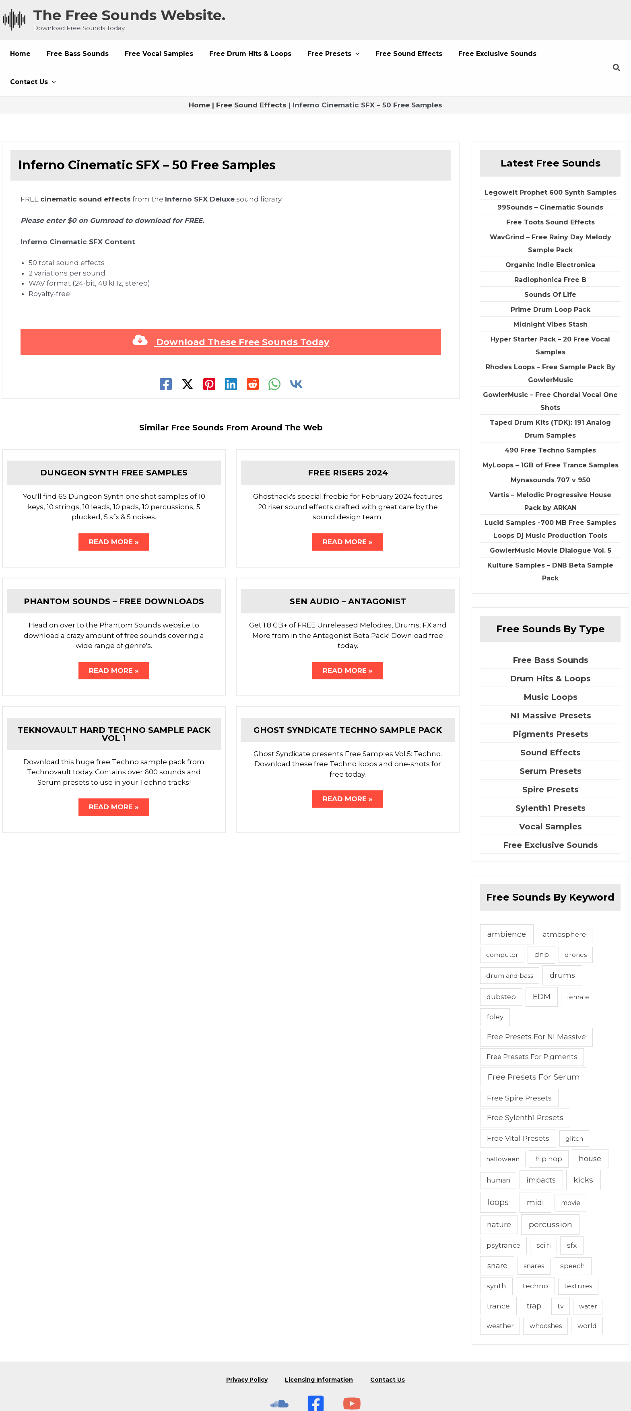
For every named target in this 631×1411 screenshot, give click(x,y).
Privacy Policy (244, 1346)
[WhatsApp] (274, 356)
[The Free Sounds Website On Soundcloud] (279, 1365)
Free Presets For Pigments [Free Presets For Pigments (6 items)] (532, 1028)
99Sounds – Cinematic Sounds (550, 179)
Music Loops (550, 669)
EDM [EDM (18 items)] (542, 968)
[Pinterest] (209, 356)
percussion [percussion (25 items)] (550, 1196)
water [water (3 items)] (588, 1278)
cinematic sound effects (85, 171)
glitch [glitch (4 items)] (574, 1110)
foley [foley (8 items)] (495, 989)
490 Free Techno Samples (550, 422)
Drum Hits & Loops (550, 650)
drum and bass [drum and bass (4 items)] (509, 947)
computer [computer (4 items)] (502, 926)
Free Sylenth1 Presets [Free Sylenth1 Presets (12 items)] (525, 1089)
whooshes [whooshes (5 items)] (546, 1298)
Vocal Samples (550, 798)
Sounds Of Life (550, 266)
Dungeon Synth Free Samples (114, 444)
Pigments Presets (550, 706)
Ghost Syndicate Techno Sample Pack (348, 705)
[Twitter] (187, 356)
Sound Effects (550, 724)
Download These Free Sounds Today (230, 314)
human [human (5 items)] (498, 1152)
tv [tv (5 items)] (560, 1278)
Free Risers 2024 (348, 444)
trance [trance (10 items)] (498, 1277)
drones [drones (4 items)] (576, 926)
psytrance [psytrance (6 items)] (503, 1217)
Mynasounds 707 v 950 (550, 452)
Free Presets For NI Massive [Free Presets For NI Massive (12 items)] (536, 1008)
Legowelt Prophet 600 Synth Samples (551, 164)
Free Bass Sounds (550, 632)
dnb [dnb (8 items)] (541, 926)
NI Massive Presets (550, 687)
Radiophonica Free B (550, 251)
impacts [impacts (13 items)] (541, 1151)
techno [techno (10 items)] (535, 1257)
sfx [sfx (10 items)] (572, 1217)
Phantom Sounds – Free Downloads (114, 575)
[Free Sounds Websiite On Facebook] (316, 1365)
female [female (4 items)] (578, 969)
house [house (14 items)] (590, 1130)
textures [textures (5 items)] (578, 1258)
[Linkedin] (231, 356)
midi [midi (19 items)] (535, 1174)
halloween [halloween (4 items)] (503, 1131)
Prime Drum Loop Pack (550, 281)
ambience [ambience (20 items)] (506, 906)
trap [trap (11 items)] (534, 1277)
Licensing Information (319, 1346)
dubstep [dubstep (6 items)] (501, 969)
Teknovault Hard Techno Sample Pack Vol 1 (113, 709)
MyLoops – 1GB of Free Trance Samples (551, 437)
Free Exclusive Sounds (550, 817)
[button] (319, 54)
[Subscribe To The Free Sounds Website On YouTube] (352, 1365)
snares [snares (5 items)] (534, 1238)
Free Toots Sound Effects (550, 194)
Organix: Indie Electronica (550, 237)
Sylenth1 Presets (551, 780)
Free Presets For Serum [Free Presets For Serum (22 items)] (534, 1048)
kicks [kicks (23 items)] (583, 1151)
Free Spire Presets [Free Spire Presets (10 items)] (519, 1069)
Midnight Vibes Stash (550, 296)
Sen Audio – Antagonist (348, 575)
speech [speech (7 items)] (572, 1238)
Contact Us (390, 1346)
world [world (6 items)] (587, 1298)
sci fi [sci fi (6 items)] (543, 1217)
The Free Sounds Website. (129, 15)
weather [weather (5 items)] (500, 1298)
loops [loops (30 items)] (498, 1174)
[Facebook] (166, 356)
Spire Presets (550, 761)
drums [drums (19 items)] (562, 947)
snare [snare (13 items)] (497, 1237)
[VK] (296, 356)
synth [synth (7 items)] (496, 1258)
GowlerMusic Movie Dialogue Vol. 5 (550, 522)
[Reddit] (253, 356)
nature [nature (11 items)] (499, 1196)
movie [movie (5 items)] (570, 1175)
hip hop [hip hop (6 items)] (548, 1131)
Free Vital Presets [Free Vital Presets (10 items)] (518, 1110)
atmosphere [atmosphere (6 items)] (564, 906)
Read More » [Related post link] (114, 514)
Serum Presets (551, 743)
